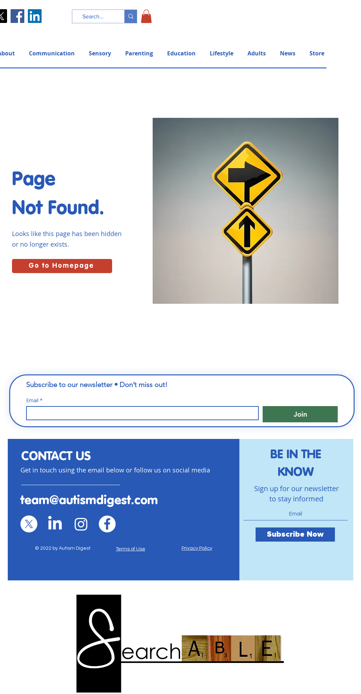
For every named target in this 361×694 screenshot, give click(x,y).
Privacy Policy (197, 548)
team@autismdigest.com (89, 501)
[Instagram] (81, 523)
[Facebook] (17, 16)
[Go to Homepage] (62, 266)
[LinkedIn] (35, 16)
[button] (146, 16)
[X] (28, 523)
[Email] (140, 413)
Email (34, 400)
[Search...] (93, 16)
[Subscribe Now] (295, 534)
